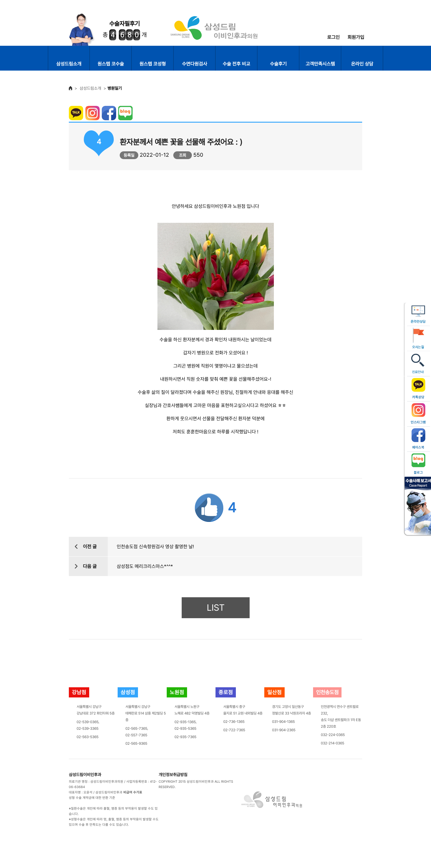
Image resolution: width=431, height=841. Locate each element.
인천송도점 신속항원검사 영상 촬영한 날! (155, 546)
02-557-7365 (136, 735)
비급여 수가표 (132, 792)
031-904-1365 (283, 722)
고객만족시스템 (320, 64)
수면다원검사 (194, 64)
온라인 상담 (362, 64)
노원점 (177, 692)
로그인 (333, 37)
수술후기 (278, 64)
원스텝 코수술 (111, 64)
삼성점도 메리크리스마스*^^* (145, 566)
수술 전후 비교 (236, 64)
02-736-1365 (234, 722)
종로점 (225, 692)
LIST (215, 607)
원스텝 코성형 (152, 64)
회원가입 (355, 37)
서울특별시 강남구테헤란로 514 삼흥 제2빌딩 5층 (145, 713)
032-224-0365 (333, 735)
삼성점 (128, 692)
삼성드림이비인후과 (85, 774)
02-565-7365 (136, 728)
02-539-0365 (87, 722)
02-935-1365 (185, 722)
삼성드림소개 (68, 64)
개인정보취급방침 (173, 774)
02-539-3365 (87, 728)
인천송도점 (327, 692)
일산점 (274, 692)
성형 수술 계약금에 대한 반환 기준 (92, 798)
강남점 (79, 692)
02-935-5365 (185, 728)
